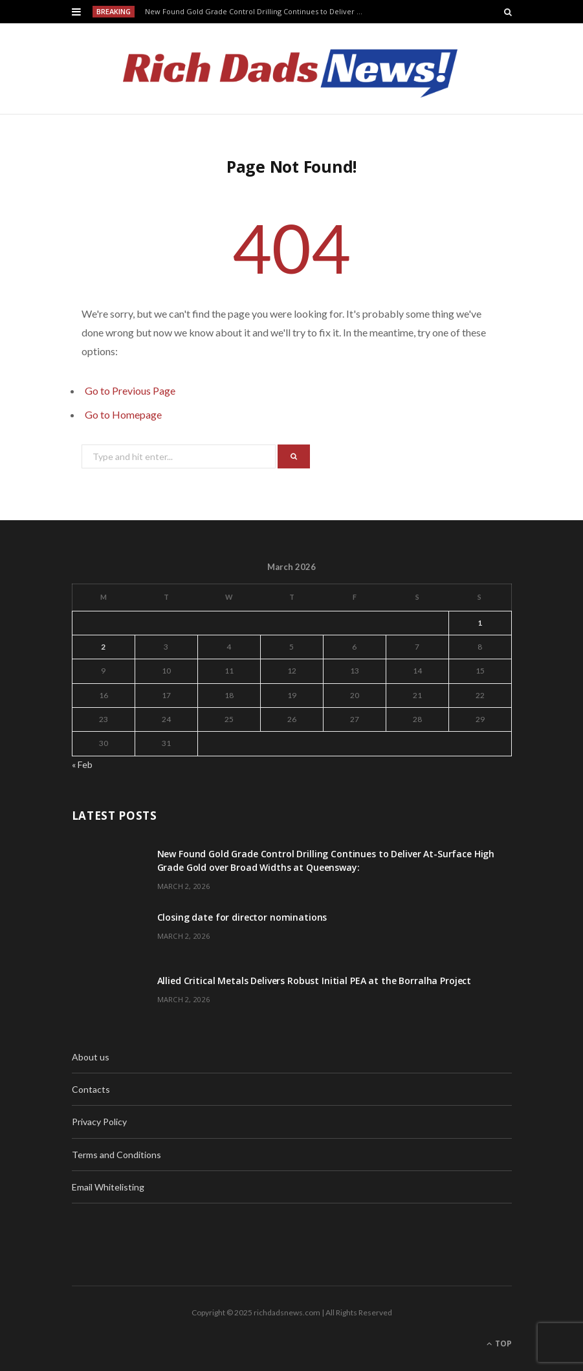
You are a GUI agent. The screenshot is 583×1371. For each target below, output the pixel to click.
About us (90, 1056)
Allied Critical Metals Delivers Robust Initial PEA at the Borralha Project (314, 980)
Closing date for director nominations (242, 917)
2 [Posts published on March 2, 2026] (103, 647)
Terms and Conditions (116, 1154)
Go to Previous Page (130, 390)
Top (499, 1343)
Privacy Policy (99, 1121)
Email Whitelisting (108, 1186)
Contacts (91, 1089)
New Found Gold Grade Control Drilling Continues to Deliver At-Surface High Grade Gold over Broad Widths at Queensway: (257, 11)
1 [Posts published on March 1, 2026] (480, 623)
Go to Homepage (123, 414)
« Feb (82, 764)
